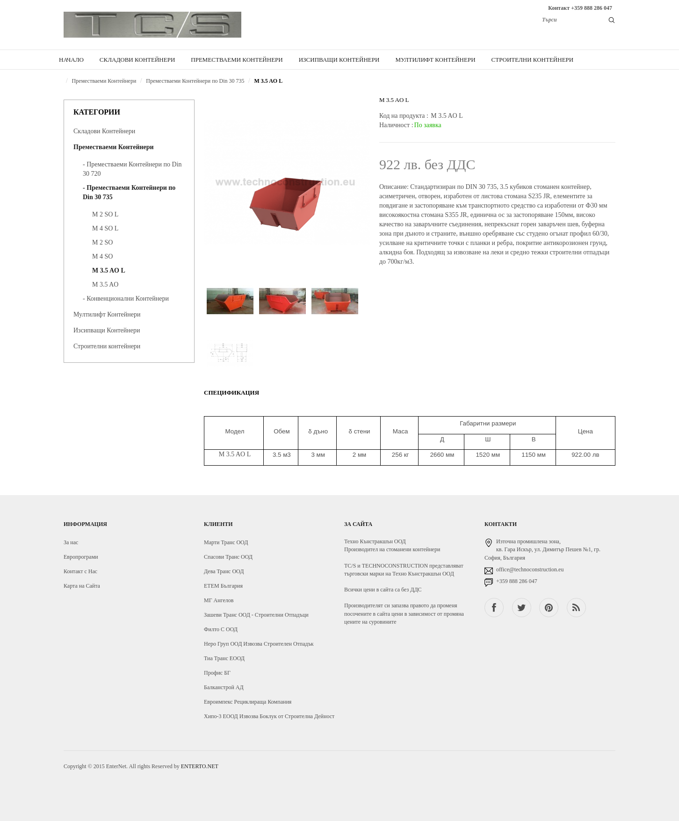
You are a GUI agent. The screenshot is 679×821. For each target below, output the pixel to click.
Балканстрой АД (224, 687)
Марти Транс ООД (226, 542)
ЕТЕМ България (223, 586)
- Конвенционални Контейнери (126, 298)
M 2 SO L (105, 214)
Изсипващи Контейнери (106, 330)
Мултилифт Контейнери (106, 314)
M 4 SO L (105, 228)
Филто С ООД (221, 629)
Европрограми (81, 557)
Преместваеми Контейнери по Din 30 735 (195, 81)
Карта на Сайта (82, 586)
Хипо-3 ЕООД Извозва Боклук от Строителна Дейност (269, 716)
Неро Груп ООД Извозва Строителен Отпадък (259, 644)
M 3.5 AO (105, 284)
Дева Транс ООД (224, 571)
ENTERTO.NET (199, 766)
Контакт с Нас (80, 571)
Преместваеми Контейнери (104, 81)
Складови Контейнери (104, 131)
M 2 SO (102, 242)
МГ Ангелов (218, 600)
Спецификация (231, 392)
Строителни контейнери (106, 346)
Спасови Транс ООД (228, 557)
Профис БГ (217, 673)
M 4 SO (102, 256)
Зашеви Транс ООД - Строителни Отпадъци (256, 615)
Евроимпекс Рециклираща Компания (247, 702)
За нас (71, 542)
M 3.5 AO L (268, 81)
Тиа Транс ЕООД (224, 658)
